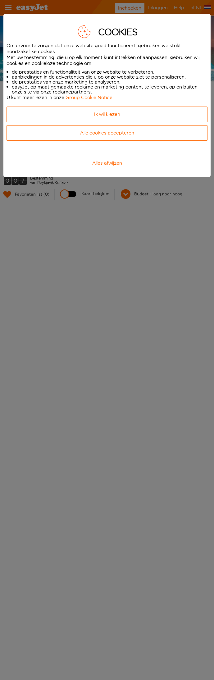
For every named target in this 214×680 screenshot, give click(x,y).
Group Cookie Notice (89, 97)
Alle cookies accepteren (107, 133)
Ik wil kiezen (107, 114)
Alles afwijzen (107, 163)
